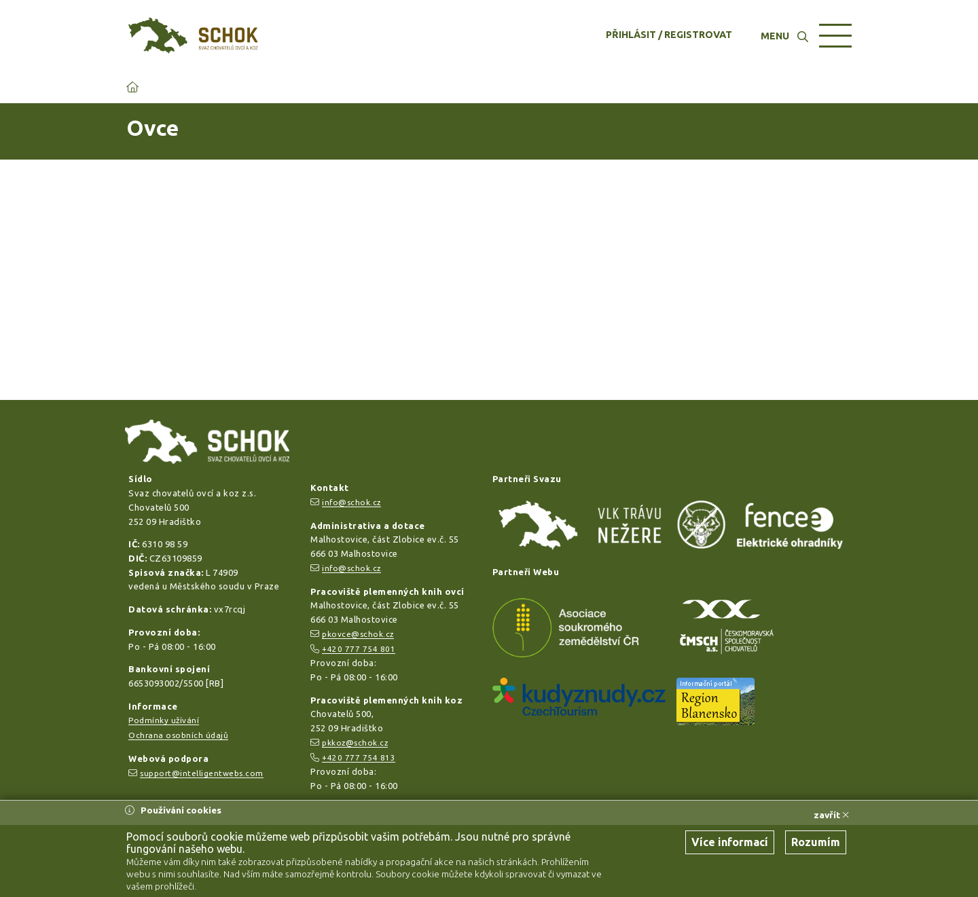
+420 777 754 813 (358, 757)
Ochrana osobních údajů (178, 735)
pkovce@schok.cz (358, 633)
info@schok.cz (351, 502)
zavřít (831, 814)
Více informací (729, 842)
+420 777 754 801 (358, 648)
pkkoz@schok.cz (355, 742)
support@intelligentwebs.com (202, 773)
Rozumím (815, 842)
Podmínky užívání (163, 720)
